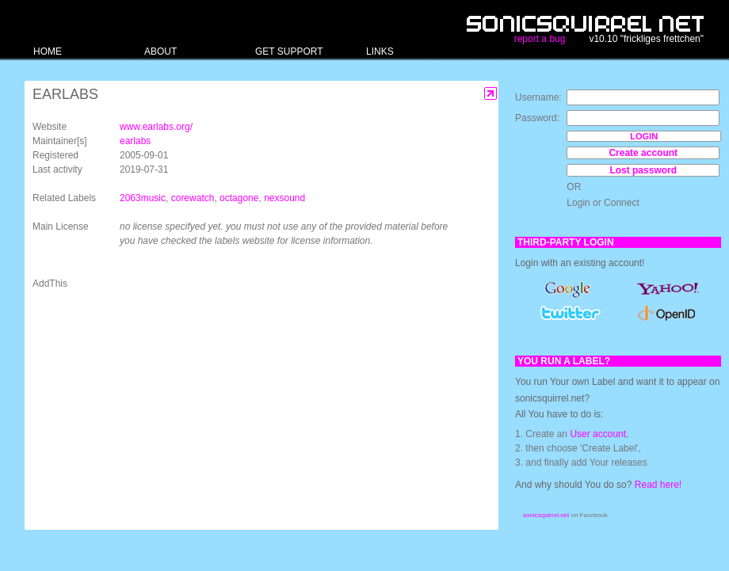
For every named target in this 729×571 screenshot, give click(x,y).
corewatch (193, 198)
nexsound (284, 198)
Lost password (643, 170)
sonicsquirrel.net (546, 515)
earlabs (135, 141)
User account (598, 434)
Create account (643, 152)
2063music (143, 198)
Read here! (658, 484)
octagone (238, 198)
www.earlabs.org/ (156, 126)
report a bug (540, 38)
